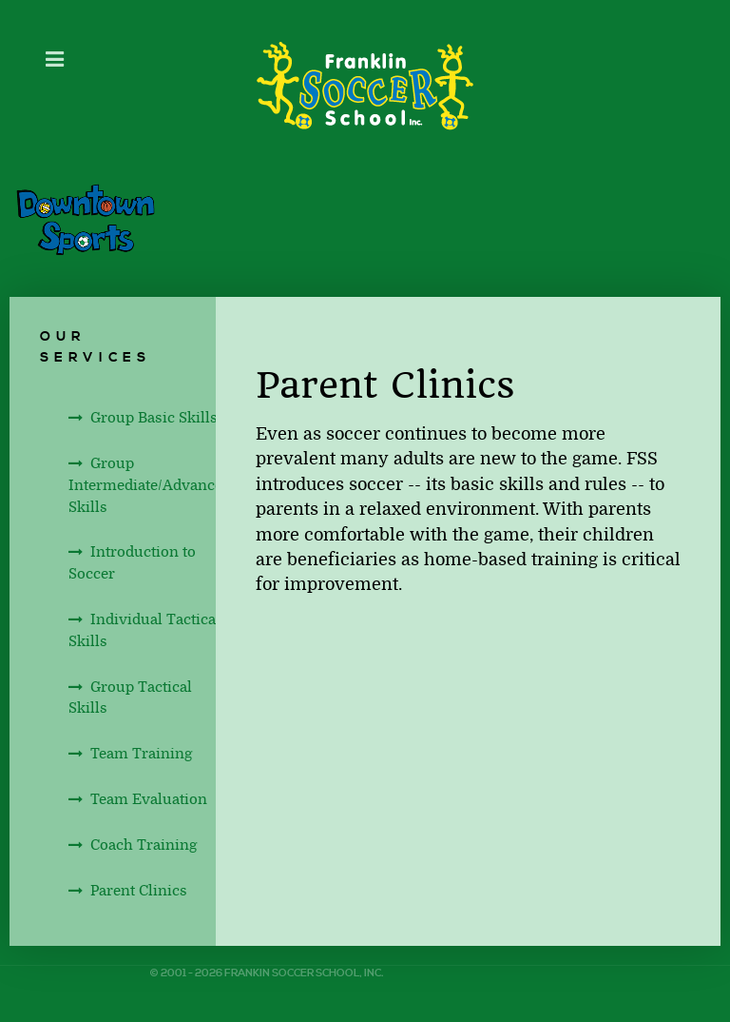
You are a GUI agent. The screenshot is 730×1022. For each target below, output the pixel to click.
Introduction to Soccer (132, 562)
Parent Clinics (138, 890)
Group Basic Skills (154, 417)
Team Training (141, 753)
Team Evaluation (148, 799)
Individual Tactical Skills (144, 630)
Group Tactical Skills (130, 697)
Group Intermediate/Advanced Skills (149, 485)
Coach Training (143, 845)
